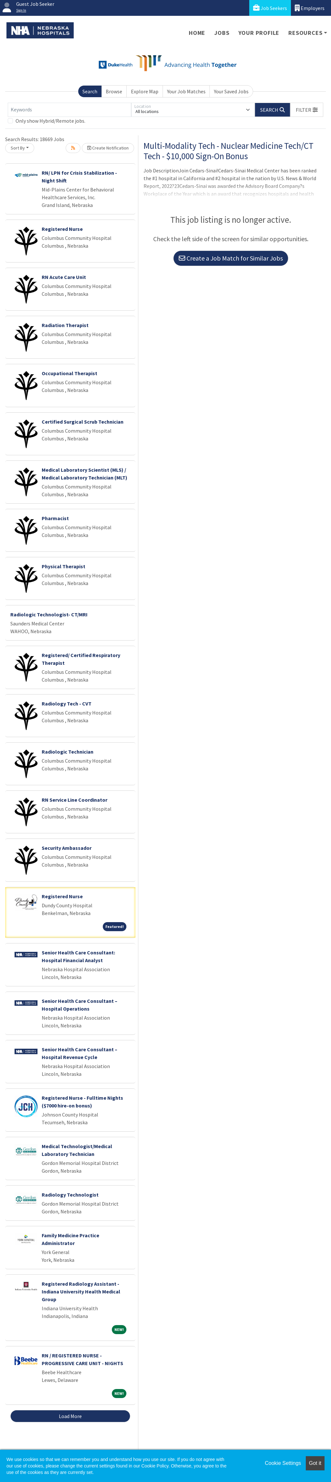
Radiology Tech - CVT (66, 703)
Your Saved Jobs (231, 91)
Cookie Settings (283, 1463)
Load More (70, 1416)
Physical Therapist (63, 566)
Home (197, 32)
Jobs (221, 32)
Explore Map (144, 91)
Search (89, 91)
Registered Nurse (62, 229)
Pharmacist (55, 518)
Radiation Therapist (65, 325)
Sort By (18, 148)
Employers (310, 8)
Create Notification (108, 148)
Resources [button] (305, 32)
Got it (315, 1463)
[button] (306, 110)
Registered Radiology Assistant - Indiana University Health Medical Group (81, 1291)
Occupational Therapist (69, 373)
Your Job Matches (186, 91)
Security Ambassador (66, 848)
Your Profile (259, 32)
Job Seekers (270, 8)
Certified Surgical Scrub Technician (82, 421)
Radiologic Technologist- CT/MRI (49, 614)
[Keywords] (69, 110)
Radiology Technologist (70, 1194)
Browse (114, 91)
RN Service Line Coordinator (74, 800)
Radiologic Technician (67, 751)
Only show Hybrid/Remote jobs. (50, 121)
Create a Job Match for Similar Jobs (231, 258)
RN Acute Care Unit (64, 277)
